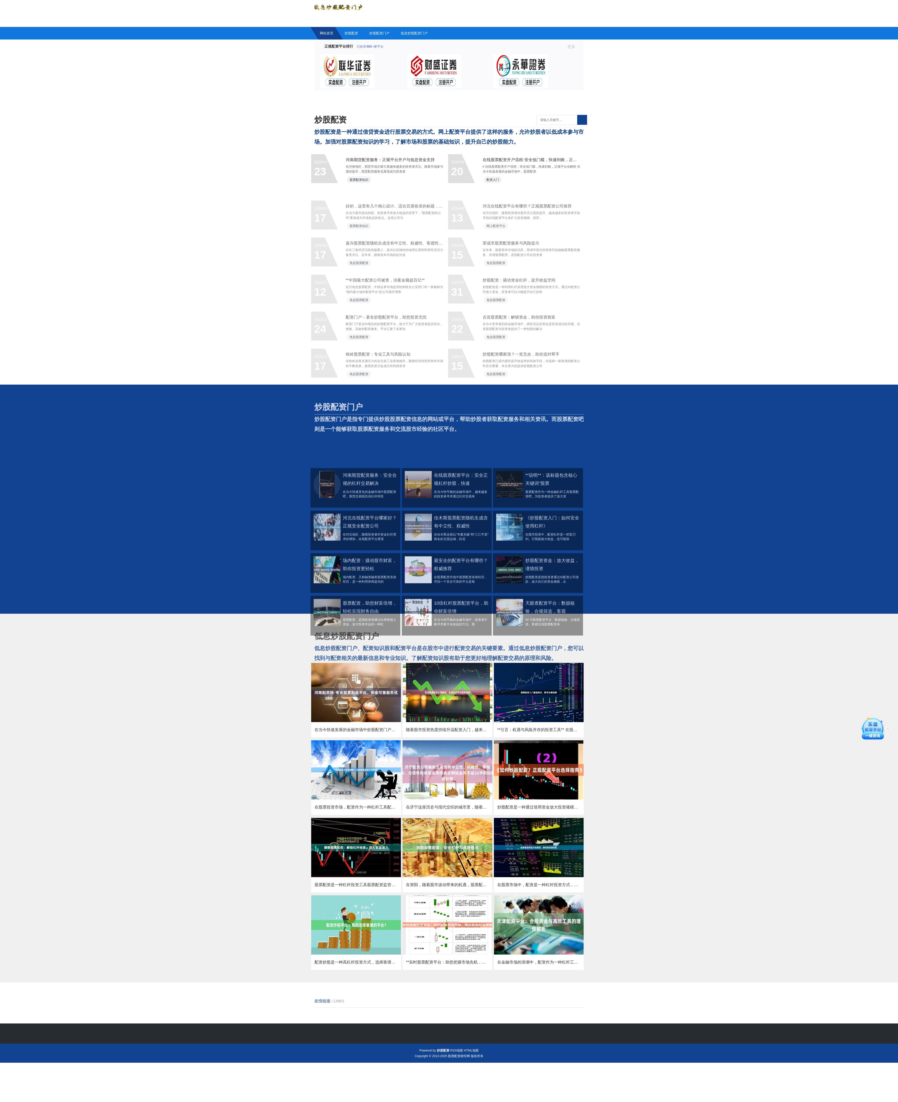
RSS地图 (456, 1089)
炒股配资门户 (379, 33)
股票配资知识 (363, 185)
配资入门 (497, 185)
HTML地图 (471, 1089)
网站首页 (326, 33)
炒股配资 (351, 33)
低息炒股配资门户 (414, 33)
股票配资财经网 (459, 1095)
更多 (573, 46)
